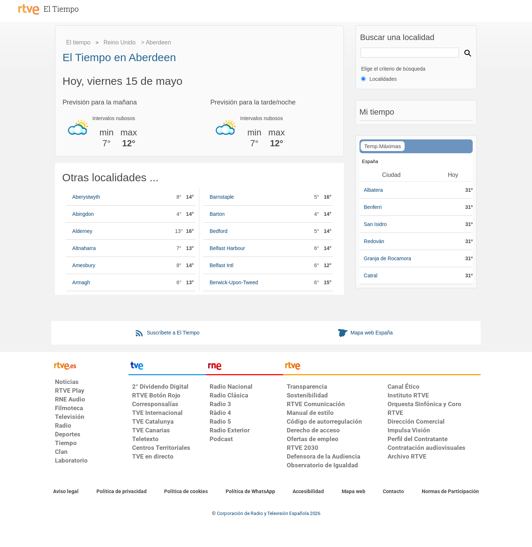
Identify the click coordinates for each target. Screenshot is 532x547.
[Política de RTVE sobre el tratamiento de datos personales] (121, 491)
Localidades (383, 79)
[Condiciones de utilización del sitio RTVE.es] (66, 491)
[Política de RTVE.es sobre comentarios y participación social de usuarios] (450, 491)
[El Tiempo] (69, 8)
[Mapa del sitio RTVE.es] (353, 491)
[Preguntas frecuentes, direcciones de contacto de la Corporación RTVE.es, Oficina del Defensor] (393, 491)
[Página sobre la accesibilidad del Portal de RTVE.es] (308, 491)
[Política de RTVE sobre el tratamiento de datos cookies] (186, 491)
